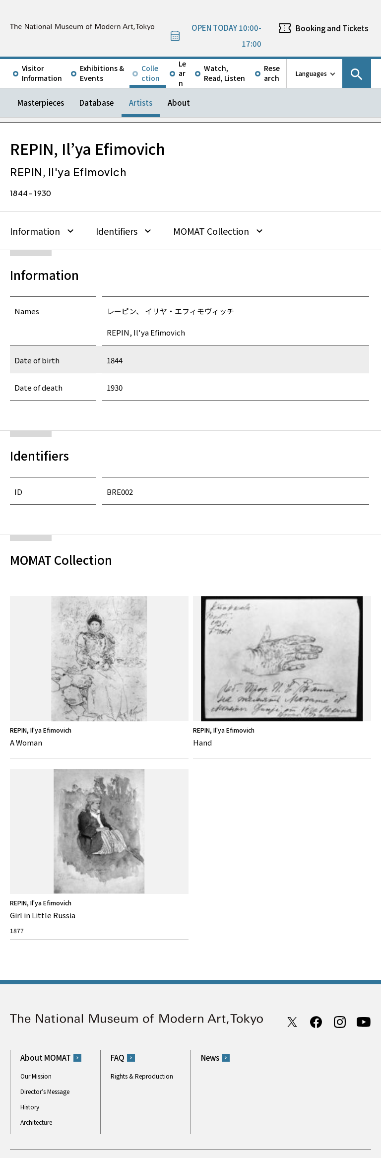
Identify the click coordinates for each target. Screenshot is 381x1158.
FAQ (118, 825)
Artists (140, 102)
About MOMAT (45, 825)
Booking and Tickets (332, 28)
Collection (150, 73)
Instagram (339, 789)
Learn (182, 73)
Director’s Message (44, 859)
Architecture (36, 890)
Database (96, 102)
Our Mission (36, 843)
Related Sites (282, 1109)
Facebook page (316, 789)
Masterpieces (40, 102)
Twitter (292, 789)
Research (272, 73)
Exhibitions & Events (102, 73)
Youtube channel (363, 789)
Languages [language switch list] (311, 73)
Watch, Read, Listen (224, 73)
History (29, 874)
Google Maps (218, 962)
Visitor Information (42, 73)
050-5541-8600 (231, 988)
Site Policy (34, 1147)
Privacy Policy (76, 1147)
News (210, 825)
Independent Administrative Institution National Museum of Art (122, 1109)
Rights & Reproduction (142, 843)
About (179, 102)
